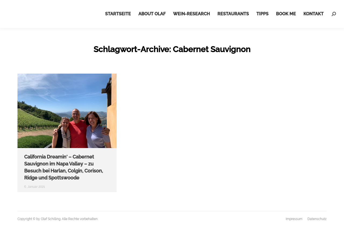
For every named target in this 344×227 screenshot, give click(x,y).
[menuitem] (118, 14)
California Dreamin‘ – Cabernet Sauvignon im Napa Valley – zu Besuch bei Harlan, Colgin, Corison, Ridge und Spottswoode (63, 167)
